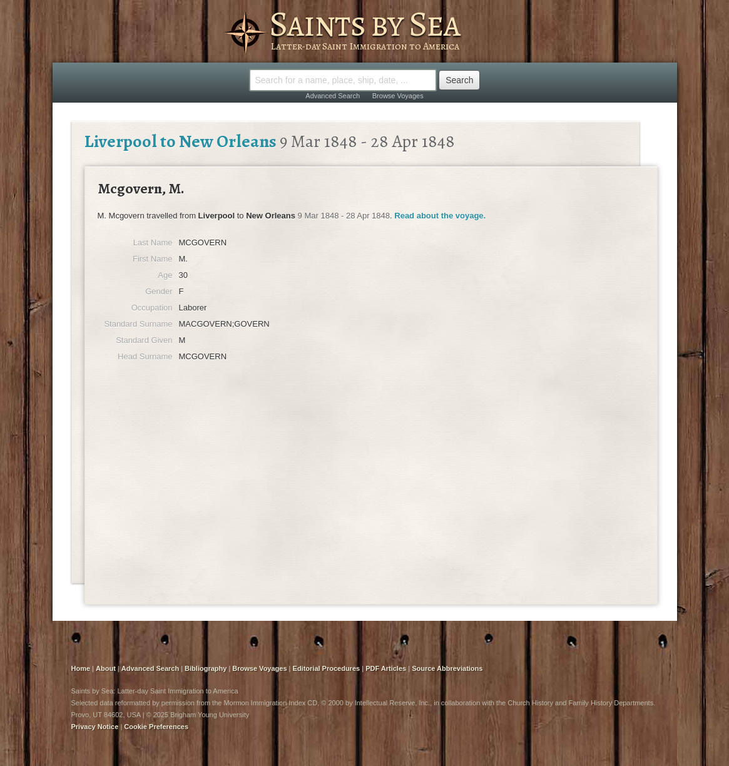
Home (81, 668)
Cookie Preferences (156, 726)
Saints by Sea (364, 24)
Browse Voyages (398, 96)
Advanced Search (332, 96)
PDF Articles (385, 668)
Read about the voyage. (440, 215)
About (106, 668)
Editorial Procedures (326, 668)
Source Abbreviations (447, 668)
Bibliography (206, 668)
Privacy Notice (95, 726)
